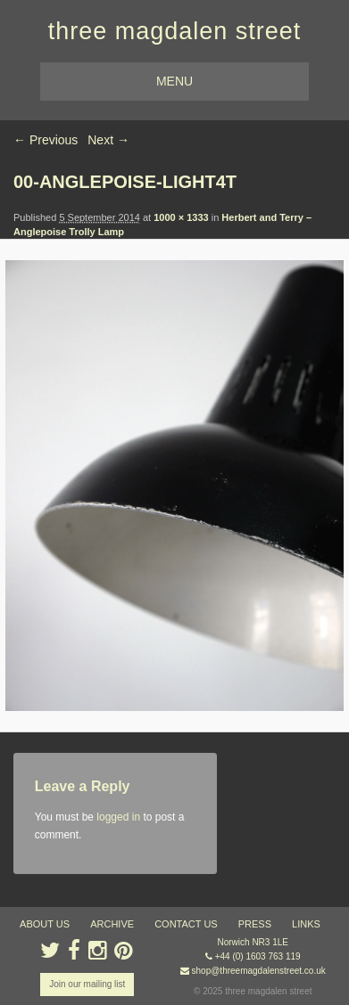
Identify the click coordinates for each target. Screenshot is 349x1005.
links (306, 924)
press (254, 924)
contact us (186, 924)
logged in (118, 817)
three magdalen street (175, 31)
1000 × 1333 (181, 217)
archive (112, 924)
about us (45, 924)
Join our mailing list (87, 984)
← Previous (45, 140)
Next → (108, 140)
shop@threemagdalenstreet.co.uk (259, 971)
